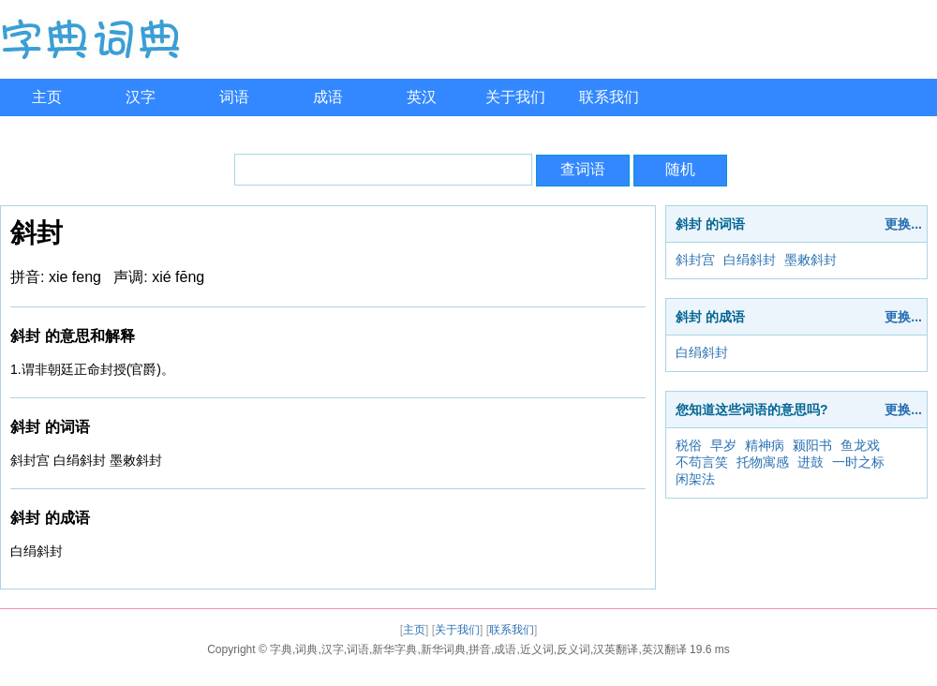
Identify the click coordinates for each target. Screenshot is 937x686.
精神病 (764, 445)
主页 (47, 97)
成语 (328, 97)
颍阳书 (812, 445)
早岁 (723, 445)
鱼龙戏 (860, 445)
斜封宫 (695, 259)
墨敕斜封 (810, 259)
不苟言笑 (702, 462)
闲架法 (695, 478)
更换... (903, 223)
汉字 (141, 97)
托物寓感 (762, 462)
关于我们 (515, 97)
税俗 (689, 445)
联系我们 (609, 97)
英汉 (422, 97)
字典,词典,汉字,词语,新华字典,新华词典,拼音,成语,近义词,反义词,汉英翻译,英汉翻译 (478, 649)
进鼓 (810, 462)
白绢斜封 (749, 259)
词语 (234, 97)
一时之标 (858, 462)
